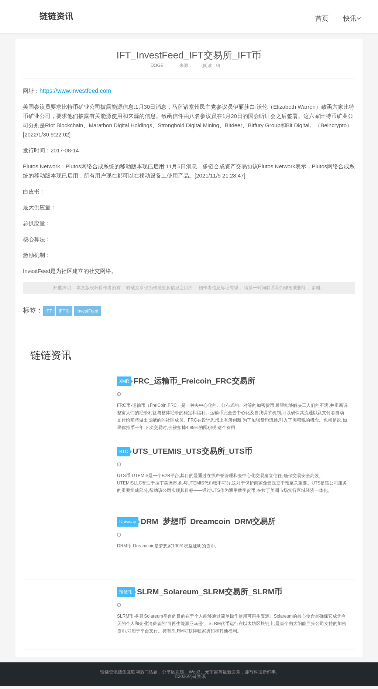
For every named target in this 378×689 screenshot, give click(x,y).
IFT (48, 311)
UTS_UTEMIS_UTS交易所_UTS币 (192, 451)
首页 (322, 18)
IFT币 (64, 311)
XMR (125, 381)
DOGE (157, 65)
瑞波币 (127, 592)
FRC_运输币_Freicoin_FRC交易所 (194, 380)
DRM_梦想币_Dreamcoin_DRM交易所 (208, 521)
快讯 (352, 18)
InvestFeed (87, 311)
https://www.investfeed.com (75, 91)
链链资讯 (55, 17)
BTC (124, 451)
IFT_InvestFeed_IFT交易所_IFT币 (189, 55)
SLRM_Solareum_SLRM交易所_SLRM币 (209, 591)
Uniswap (128, 521)
